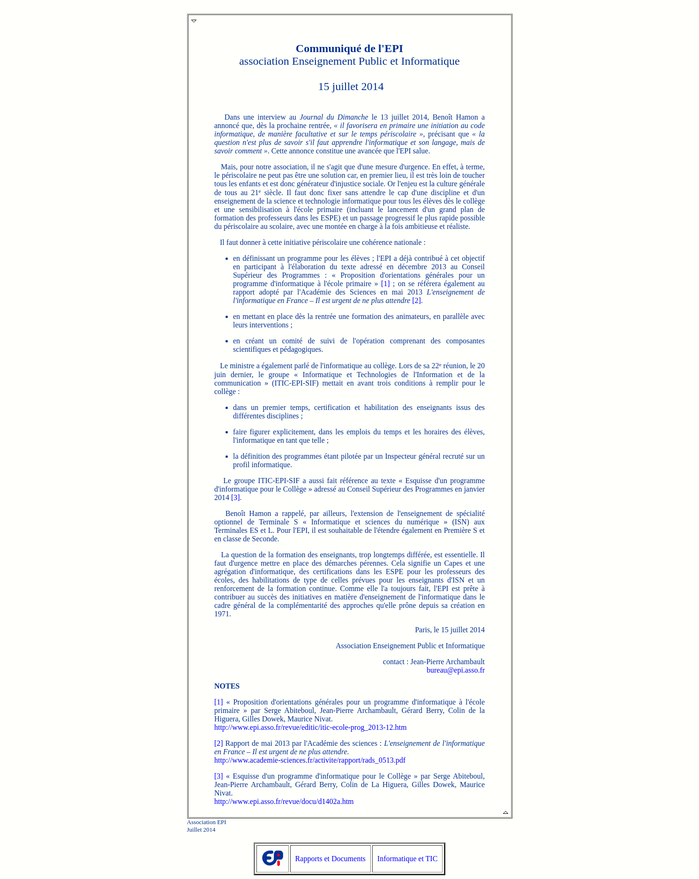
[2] (416, 300)
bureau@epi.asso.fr (456, 670)
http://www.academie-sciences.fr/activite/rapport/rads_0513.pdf (310, 760)
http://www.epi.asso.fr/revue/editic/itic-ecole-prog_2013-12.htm (310, 727)
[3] (235, 497)
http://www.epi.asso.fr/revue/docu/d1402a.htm (284, 801)
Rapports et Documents (330, 859)
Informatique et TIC (407, 859)
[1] (385, 284)
